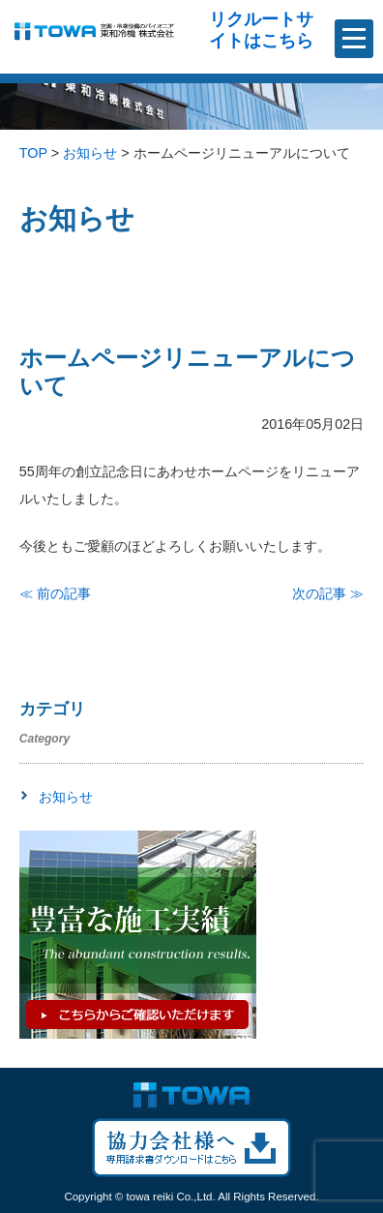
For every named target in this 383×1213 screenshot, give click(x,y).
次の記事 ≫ (328, 593)
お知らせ (66, 796)
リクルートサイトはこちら (261, 30)
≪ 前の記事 (55, 593)
